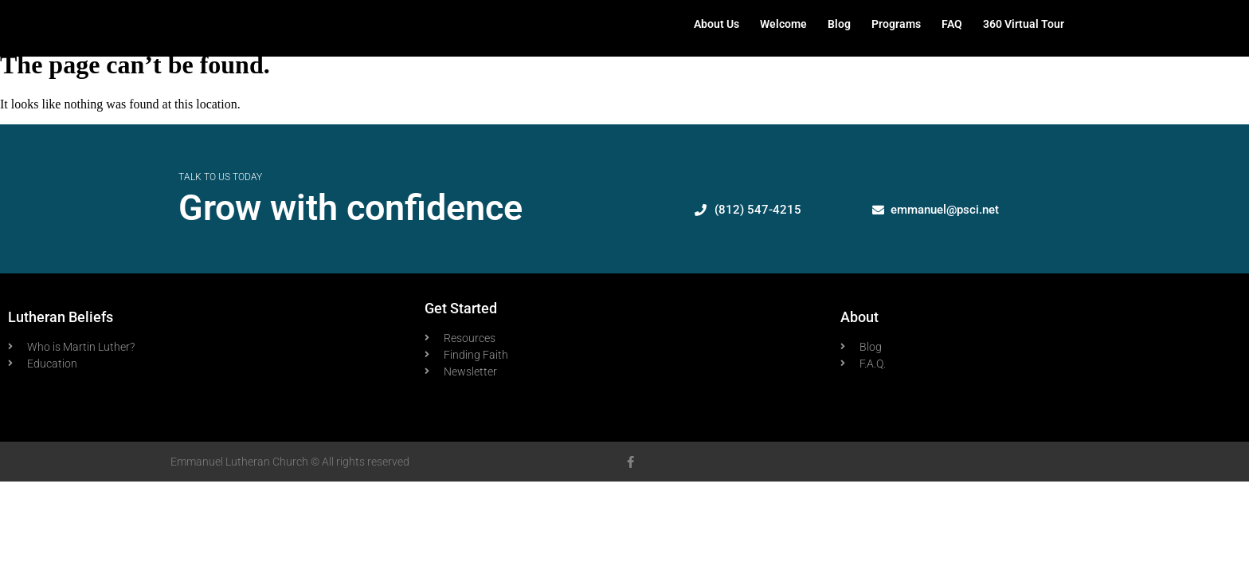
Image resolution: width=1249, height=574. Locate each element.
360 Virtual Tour (1023, 24)
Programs (896, 24)
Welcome (783, 24)
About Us (716, 24)
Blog (839, 24)
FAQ (952, 24)
